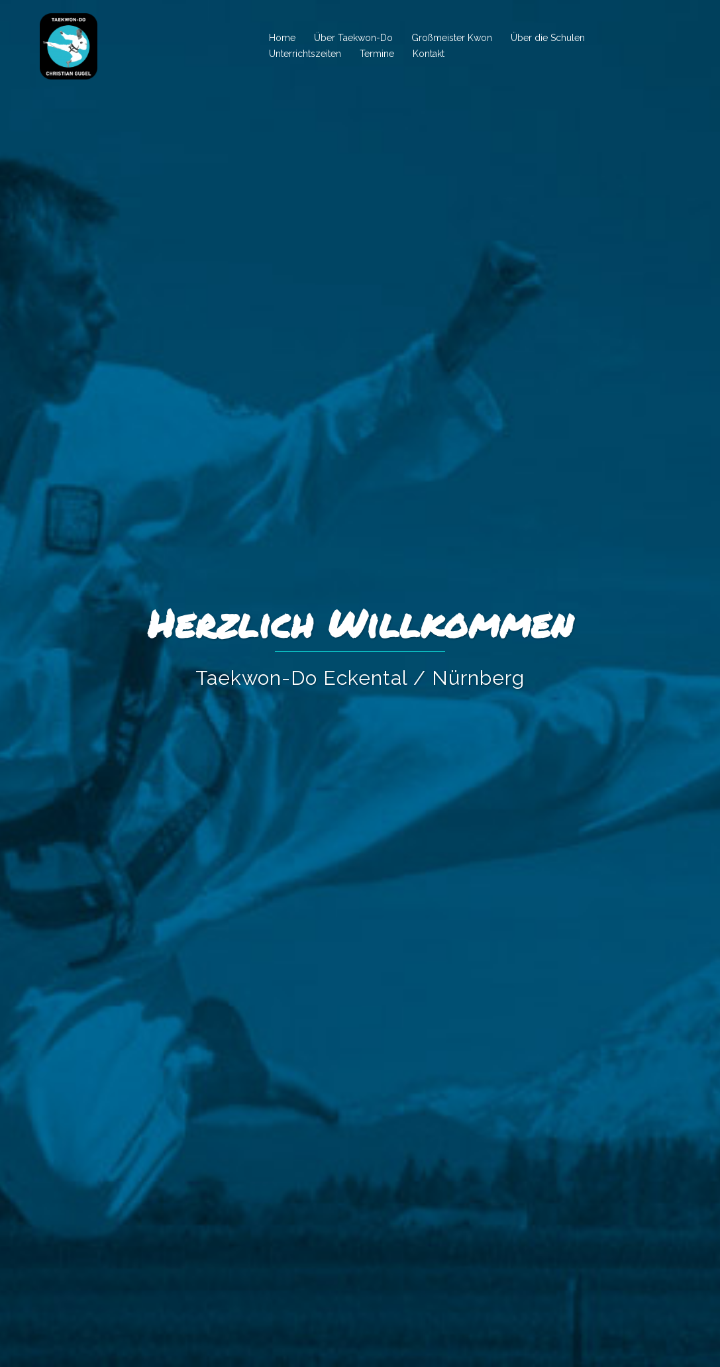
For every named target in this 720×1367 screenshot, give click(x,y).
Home (282, 37)
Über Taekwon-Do (353, 37)
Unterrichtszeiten (305, 53)
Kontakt (428, 53)
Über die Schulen (548, 37)
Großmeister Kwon (451, 37)
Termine (377, 53)
